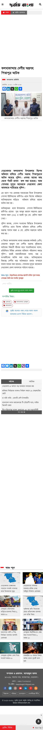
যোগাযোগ (22, 693)
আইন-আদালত (19, 12)
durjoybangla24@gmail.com (25, 684)
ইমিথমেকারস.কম (24, 703)
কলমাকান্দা (7, 305)
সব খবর (21, 412)
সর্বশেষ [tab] (11, 381)
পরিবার (13, 693)
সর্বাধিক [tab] (31, 381)
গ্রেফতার (6, 302)
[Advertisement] (21, 41)
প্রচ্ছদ (6, 12)
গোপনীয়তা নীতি (33, 693)
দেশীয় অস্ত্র (23, 174)
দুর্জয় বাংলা (18, 700)
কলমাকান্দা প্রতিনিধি (13, 80)
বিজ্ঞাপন (5, 693)
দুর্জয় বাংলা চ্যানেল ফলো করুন (21, 290)
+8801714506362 (24, 681)
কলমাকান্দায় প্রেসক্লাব (21, 302)
